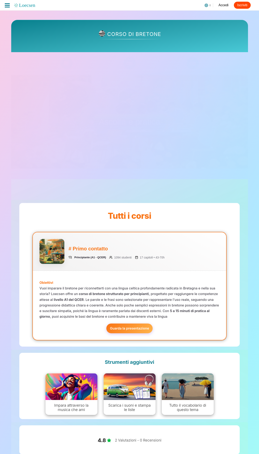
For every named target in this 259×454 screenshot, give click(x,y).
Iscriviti (242, 5)
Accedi (223, 5)
